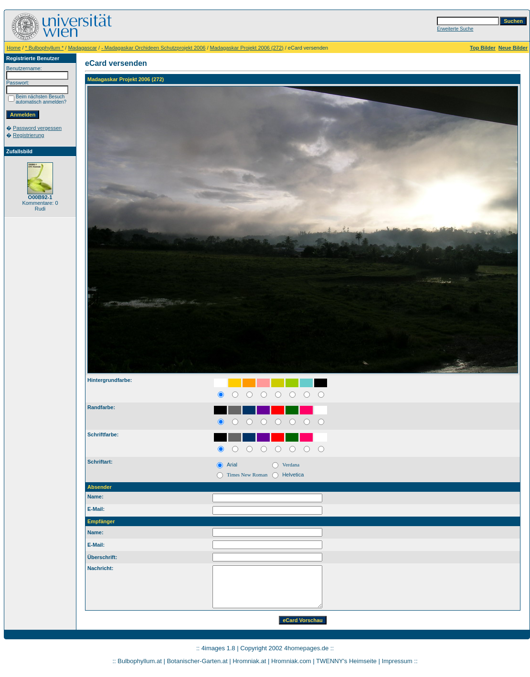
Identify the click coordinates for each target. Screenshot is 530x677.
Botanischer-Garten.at (197, 661)
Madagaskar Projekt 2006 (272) (247, 48)
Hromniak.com (291, 661)
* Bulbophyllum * (44, 48)
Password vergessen (37, 128)
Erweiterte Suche (455, 29)
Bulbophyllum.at (139, 661)
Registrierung (28, 135)
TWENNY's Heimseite (346, 661)
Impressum (397, 661)
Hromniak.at (249, 661)
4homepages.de (306, 648)
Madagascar (82, 48)
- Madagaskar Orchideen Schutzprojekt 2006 (153, 48)
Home (14, 48)
